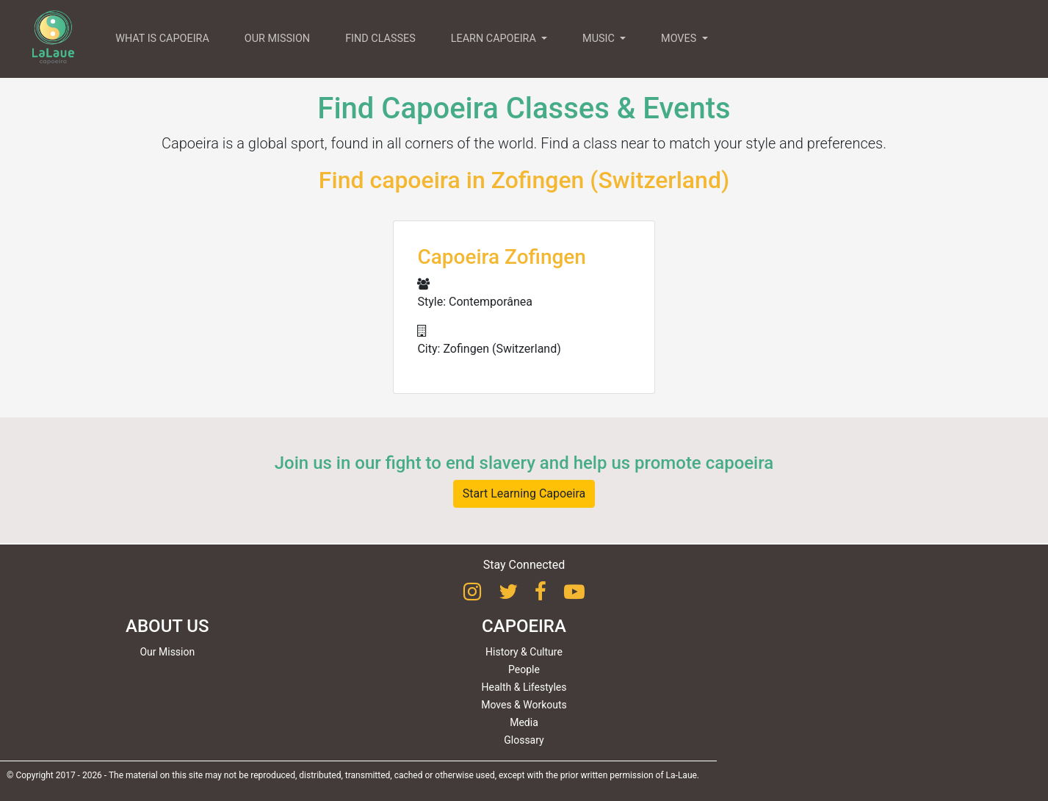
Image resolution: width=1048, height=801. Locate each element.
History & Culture (524, 652)
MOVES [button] (680, 38)
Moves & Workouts (524, 705)
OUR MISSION (277, 38)
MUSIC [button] (599, 38)
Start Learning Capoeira (524, 493)
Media (524, 722)
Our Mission (167, 652)
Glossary (523, 740)
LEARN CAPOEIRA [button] (495, 38)
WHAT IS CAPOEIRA (162, 38)
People (524, 669)
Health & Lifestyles (524, 687)
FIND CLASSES (380, 38)
